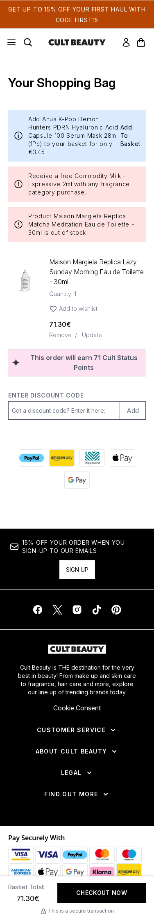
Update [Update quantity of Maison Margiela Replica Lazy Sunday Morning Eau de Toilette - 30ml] (92, 334)
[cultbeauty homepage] (77, 42)
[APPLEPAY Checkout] (122, 458)
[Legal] (77, 773)
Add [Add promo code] (133, 411)
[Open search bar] (28, 42)
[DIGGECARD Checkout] (92, 458)
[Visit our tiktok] (96, 609)
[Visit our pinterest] (116, 609)
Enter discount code (46, 395)
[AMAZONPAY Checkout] (62, 458)
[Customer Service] (77, 730)
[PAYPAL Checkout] (31, 458)
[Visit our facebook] (38, 609)
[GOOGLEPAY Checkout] (77, 480)
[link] (126, 42)
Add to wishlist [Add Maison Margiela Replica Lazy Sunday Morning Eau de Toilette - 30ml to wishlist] (73, 309)
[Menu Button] (11, 42)
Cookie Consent (77, 708)
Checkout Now (101, 892)
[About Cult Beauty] (77, 751)
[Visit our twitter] (57, 609)
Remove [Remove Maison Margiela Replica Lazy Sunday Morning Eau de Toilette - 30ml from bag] (60, 334)
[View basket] (140, 42)
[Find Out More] (76, 794)
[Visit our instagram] (77, 609)
